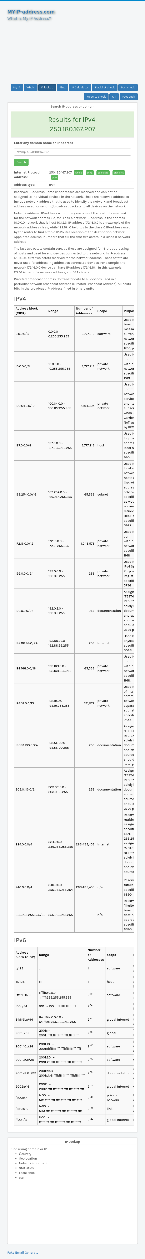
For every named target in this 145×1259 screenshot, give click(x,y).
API (114, 96)
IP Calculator (79, 87)
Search (21, 162)
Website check (96, 96)
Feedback (128, 96)
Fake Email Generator (23, 1252)
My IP (16, 87)
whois (78, 172)
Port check (128, 87)
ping (89, 172)
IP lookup (47, 87)
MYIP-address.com (31, 12)
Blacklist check (105, 87)
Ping (62, 87)
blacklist (119, 172)
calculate (103, 172)
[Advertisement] (72, 51)
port (54, 177)
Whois (30, 87)
